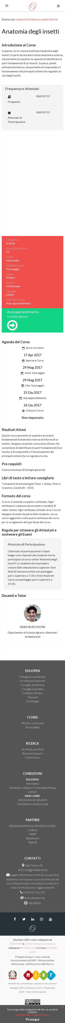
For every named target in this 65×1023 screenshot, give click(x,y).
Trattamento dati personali (32, 804)
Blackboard (32, 838)
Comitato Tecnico (33, 693)
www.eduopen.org (34, 897)
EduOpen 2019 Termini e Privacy (32, 1014)
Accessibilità (32, 727)
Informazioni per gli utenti (32, 799)
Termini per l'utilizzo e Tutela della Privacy (32, 787)
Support (14, 874)
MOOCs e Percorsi (33, 723)
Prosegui (32, 1019)
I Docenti (32, 697)
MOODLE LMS (28, 947)
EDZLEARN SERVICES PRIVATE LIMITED (32, 826)
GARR (32, 834)
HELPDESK (34, 903)
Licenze (32, 791)
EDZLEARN (16, 943)
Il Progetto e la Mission (32, 676)
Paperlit (32, 842)
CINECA (32, 830)
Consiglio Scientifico (32, 689)
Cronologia (32, 701)
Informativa (32, 783)
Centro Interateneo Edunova (40, 943)
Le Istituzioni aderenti (32, 680)
